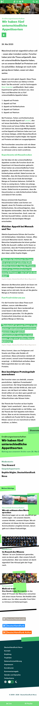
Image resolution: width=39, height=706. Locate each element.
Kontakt (7, 651)
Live (10, 703)
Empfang (7, 654)
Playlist (29, 703)
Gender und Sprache (12, 675)
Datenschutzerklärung (13, 661)
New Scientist (7, 87)
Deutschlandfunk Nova (13, 647)
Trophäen (8, 658)
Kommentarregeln (11, 671)
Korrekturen (9, 668)
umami (27, 120)
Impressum (8, 664)
